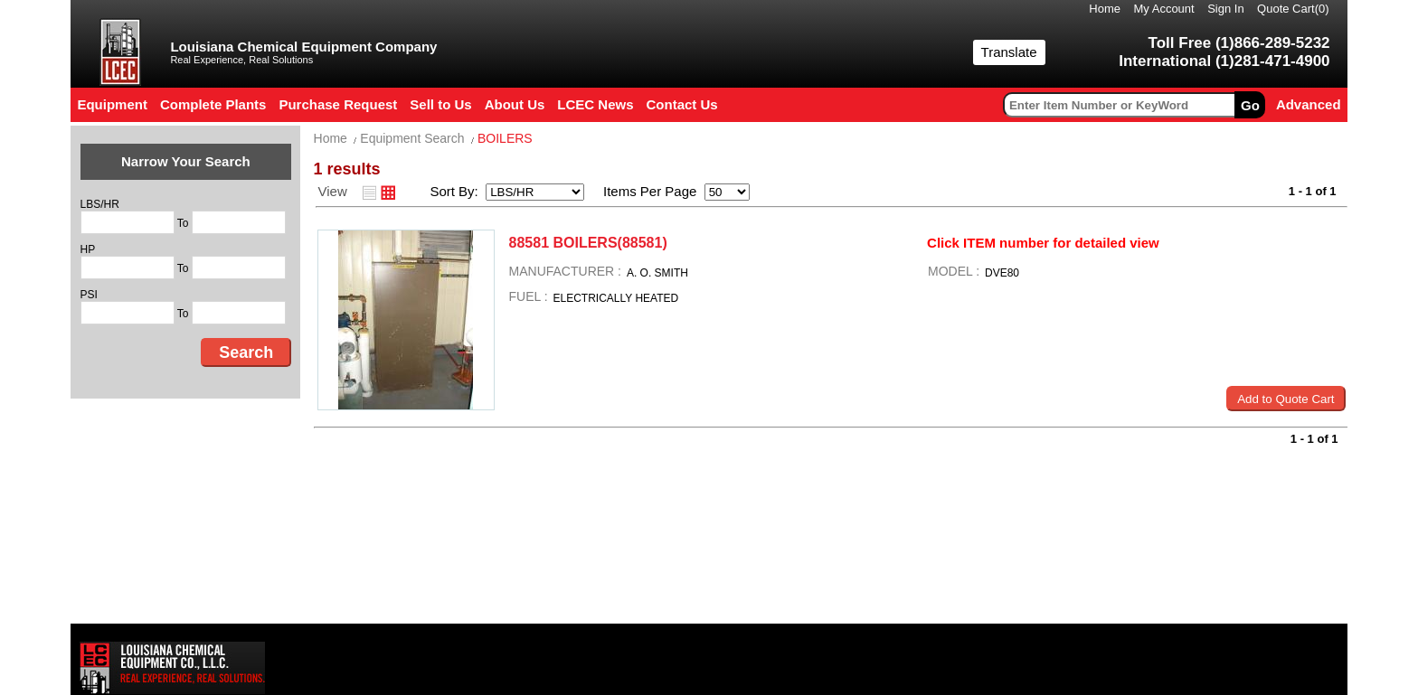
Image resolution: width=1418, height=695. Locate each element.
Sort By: (456, 191)
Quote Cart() (1293, 8)
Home (1104, 8)
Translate (1009, 52)
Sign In (1225, 8)
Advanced (1308, 104)
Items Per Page (644, 191)
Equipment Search (412, 138)
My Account (1163, 8)
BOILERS (505, 138)
